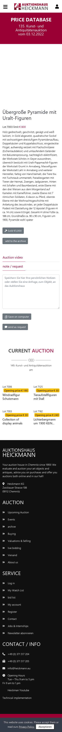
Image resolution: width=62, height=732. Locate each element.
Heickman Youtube (18, 690)
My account (11, 604)
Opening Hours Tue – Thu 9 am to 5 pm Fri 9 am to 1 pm (18, 679)
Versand (9, 555)
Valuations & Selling (16, 540)
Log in (8, 583)
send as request (15, 327)
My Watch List (13, 590)
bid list (8, 597)
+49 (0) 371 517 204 (18, 654)
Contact (9, 618)
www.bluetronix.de (42, 697)
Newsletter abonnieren (17, 633)
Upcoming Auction (15, 512)
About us (10, 562)
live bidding (11, 548)
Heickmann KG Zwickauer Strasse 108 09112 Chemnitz (14, 487)
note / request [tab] (13, 266)
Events (8, 519)
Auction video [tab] (13, 257)
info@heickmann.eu (19, 668)
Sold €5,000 (13, 230)
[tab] (36, 257)
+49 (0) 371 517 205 (18, 661)
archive (9, 526)
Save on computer (17, 316)
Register (9, 611)
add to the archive (15, 241)
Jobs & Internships (15, 626)
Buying (9, 533)
